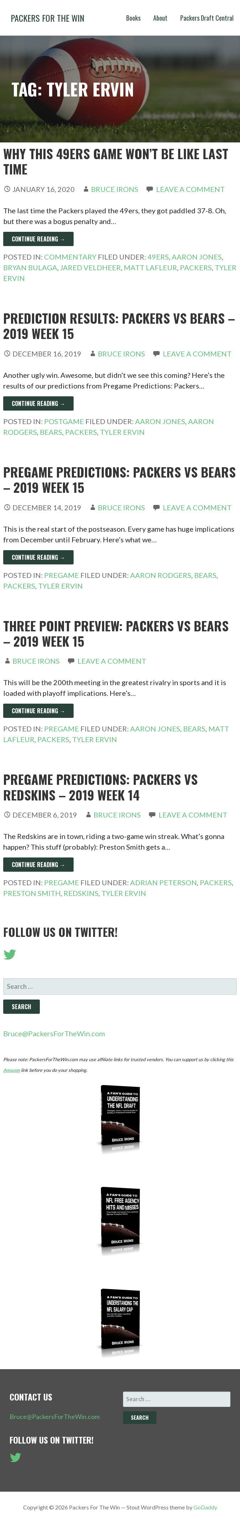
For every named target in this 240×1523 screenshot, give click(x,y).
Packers (196, 267)
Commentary (70, 256)
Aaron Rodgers (160, 575)
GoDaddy (205, 1507)
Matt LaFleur (150, 267)
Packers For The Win (47, 17)
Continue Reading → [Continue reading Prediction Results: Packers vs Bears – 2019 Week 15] (38, 403)
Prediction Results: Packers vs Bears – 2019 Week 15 (119, 325)
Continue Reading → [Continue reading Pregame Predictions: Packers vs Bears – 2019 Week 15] (38, 557)
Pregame (61, 575)
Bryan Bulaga (30, 267)
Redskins (81, 893)
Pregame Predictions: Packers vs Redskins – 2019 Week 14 (100, 787)
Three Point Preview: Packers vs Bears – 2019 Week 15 (116, 633)
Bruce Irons (114, 189)
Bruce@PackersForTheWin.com (54, 1033)
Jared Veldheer (90, 267)
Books (133, 17)
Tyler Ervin (122, 432)
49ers (158, 256)
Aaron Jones (197, 256)
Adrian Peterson (163, 882)
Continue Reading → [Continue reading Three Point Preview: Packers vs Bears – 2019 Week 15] (38, 710)
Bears (51, 432)
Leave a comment (190, 189)
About (160, 17)
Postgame (64, 421)
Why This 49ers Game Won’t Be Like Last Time (115, 161)
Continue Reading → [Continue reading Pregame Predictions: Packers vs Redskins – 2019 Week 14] (38, 864)
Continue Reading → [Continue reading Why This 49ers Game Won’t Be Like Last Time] (38, 239)
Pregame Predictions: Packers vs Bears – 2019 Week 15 (119, 479)
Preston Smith (32, 893)
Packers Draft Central (207, 17)
